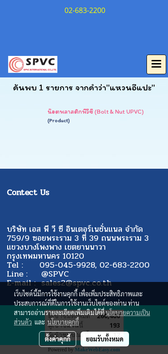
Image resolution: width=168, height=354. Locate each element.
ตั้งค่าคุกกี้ (57, 339)
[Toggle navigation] (156, 64)
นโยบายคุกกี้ (63, 322)
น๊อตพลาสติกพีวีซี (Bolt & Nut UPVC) (95, 111)
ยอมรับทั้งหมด (105, 339)
